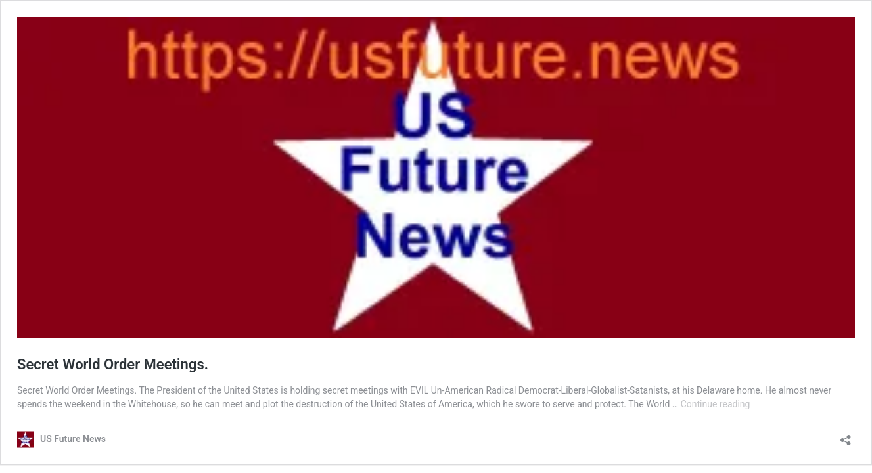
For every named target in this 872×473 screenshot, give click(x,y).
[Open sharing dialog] (846, 436)
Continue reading (715, 404)
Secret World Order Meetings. (112, 364)
